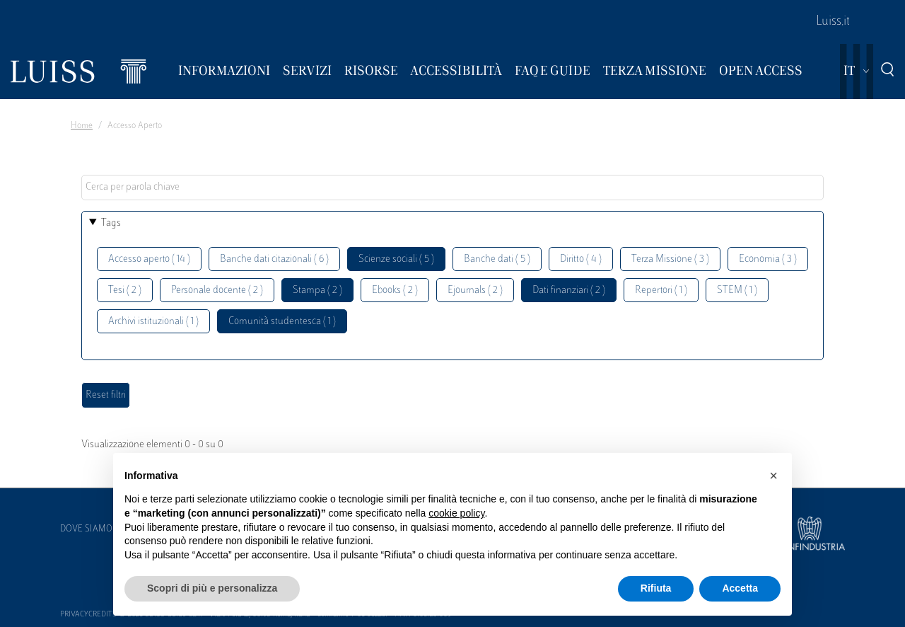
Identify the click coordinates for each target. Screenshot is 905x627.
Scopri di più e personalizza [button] (212, 588)
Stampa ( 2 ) (317, 290)
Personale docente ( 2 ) (217, 290)
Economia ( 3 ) (768, 259)
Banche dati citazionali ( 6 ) (274, 259)
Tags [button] (111, 223)
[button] (773, 475)
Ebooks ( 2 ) (395, 290)
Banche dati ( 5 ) (497, 259)
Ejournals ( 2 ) (475, 290)
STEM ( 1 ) (737, 290)
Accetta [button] (740, 588)
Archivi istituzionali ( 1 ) (153, 321)
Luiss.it (833, 22)
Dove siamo (86, 529)
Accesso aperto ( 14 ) (149, 259)
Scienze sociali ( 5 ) (396, 259)
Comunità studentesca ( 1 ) (282, 321)
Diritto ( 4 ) (581, 259)
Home (82, 126)
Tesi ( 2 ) (124, 290)
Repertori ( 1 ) (661, 290)
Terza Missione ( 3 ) (670, 259)
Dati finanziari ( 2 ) (568, 290)
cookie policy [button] (456, 513)
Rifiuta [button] (656, 588)
